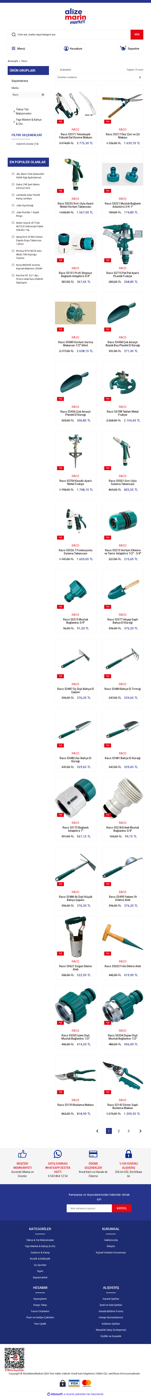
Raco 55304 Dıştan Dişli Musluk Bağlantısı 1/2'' (123, 1037)
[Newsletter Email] (89, 1208)
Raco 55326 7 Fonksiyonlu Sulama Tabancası (75, 552)
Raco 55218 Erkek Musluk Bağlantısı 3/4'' (122, 829)
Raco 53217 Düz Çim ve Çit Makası (123, 136)
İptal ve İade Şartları (111, 1304)
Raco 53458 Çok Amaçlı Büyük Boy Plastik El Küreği (123, 344)
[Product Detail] (75, 122)
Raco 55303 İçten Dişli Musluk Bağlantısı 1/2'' (75, 1037)
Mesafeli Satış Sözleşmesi (111, 1329)
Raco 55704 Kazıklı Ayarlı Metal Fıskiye (75, 482)
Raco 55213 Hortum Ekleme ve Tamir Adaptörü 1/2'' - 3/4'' (122, 552)
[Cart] (130, 48)
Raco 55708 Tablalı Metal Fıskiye (123, 413)
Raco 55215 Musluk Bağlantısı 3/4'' (75, 621)
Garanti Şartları (111, 1298)
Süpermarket (40, 1277)
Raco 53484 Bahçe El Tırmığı (122, 688)
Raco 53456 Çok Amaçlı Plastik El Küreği (75, 413)
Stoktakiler (65, 69)
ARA (137, 34)
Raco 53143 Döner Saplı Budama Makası (122, 1106)
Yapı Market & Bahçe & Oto (40, 1246)
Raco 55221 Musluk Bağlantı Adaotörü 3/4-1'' (123, 205)
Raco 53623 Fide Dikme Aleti (123, 966)
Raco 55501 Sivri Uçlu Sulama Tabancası (123, 482)
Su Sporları (40, 1264)
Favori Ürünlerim (40, 1311)
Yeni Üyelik (40, 1323)
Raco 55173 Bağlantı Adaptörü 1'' (76, 829)
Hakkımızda (111, 1240)
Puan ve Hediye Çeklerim (40, 1317)
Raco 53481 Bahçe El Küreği (123, 758)
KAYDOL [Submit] (122, 1208)
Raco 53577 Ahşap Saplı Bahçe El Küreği (122, 621)
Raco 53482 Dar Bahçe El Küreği (75, 760)
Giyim (40, 1271)
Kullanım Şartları (111, 1323)
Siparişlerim (40, 1298)
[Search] (75, 35)
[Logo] (75, 16)
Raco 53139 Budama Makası (75, 1104)
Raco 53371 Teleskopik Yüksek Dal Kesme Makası (75, 136)
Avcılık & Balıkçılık (40, 1258)
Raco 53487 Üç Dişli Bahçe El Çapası (75, 690)
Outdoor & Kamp (40, 1252)
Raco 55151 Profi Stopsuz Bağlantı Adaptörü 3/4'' (75, 274)
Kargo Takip (40, 1304)
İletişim (111, 1246)
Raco (24, 61)
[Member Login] (72, 48)
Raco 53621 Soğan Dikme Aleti (75, 968)
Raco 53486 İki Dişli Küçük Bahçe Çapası (75, 898)
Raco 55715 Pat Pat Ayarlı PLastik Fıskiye (122, 274)
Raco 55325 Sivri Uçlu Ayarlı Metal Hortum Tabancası (76, 205)
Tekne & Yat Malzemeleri (40, 1240)
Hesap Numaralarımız (111, 1317)
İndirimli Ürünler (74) (28, 144)
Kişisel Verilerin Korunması (111, 1252)
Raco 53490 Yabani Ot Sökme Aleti (123, 898)
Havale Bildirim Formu (111, 1311)
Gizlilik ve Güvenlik (110, 1336)
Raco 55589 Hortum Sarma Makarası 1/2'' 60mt (75, 344)
